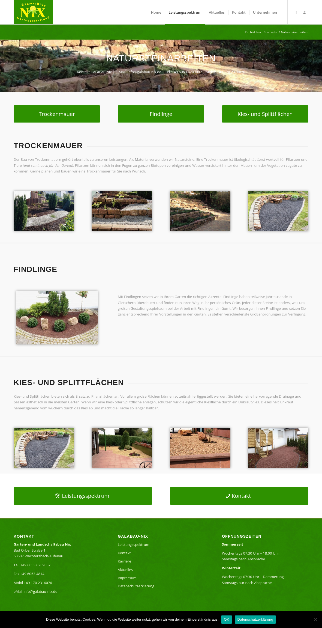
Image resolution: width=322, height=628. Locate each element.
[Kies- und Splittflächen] (265, 114)
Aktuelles (125, 569)
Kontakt (124, 552)
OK (226, 619)
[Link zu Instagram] (304, 12)
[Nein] (315, 619)
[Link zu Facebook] (296, 12)
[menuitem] (156, 12)
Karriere (124, 561)
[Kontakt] (239, 496)
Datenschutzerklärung (136, 586)
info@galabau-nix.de (144, 71)
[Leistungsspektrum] (83, 496)
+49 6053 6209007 (187, 71)
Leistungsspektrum (133, 544)
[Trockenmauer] (57, 114)
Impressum (127, 577)
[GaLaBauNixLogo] (33, 12)
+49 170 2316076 (231, 71)
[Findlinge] (161, 114)
